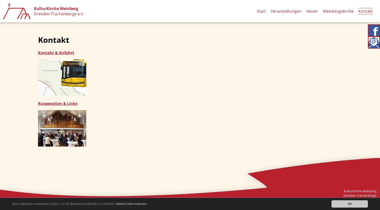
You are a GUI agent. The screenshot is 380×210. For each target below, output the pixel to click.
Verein (312, 11)
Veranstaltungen (286, 11)
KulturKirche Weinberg (56, 8)
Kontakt (365, 11)
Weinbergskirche (338, 11)
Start (261, 11)
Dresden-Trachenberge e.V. (59, 14)
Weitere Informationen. (131, 204)
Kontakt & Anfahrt (56, 52)
